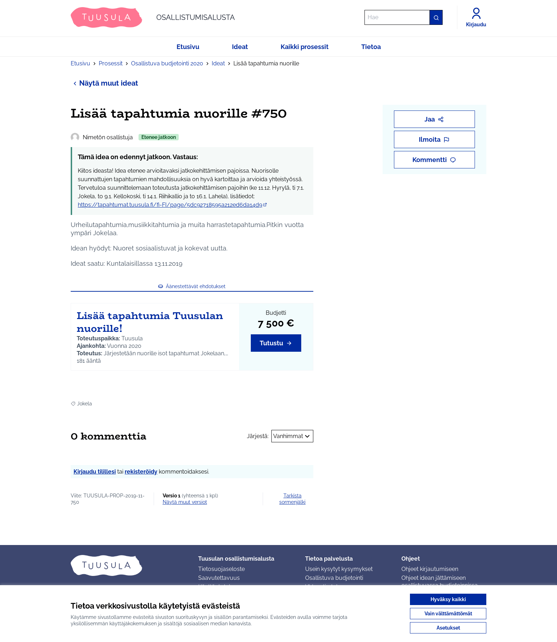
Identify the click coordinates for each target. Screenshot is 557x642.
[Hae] (403, 17)
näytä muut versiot (185, 502)
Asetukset (448, 628)
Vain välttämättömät (448, 613)
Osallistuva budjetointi (334, 577)
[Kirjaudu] (476, 17)
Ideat (218, 63)
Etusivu (80, 63)
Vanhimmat (292, 436)
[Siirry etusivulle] (153, 17)
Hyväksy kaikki (448, 599)
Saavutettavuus (219, 577)
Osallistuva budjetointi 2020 (167, 63)
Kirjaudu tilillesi (95, 471)
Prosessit (111, 63)
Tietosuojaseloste (221, 569)
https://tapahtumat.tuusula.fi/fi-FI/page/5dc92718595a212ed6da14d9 (173, 204)
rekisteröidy (141, 471)
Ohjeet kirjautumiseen (429, 569)
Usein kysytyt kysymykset (339, 569)
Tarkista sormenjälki (292, 499)
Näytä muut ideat (104, 83)
